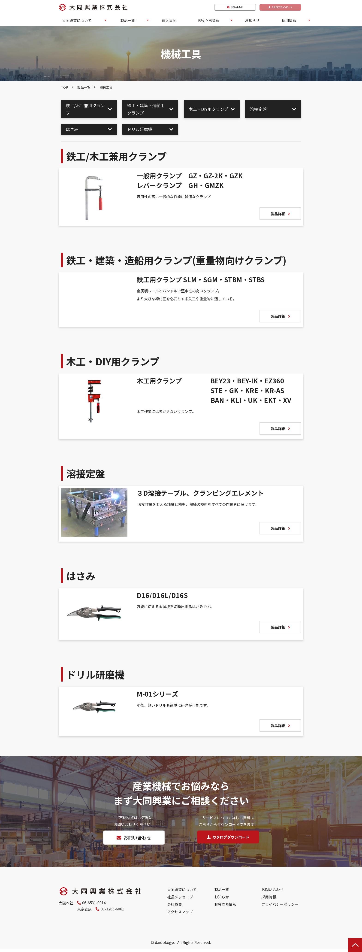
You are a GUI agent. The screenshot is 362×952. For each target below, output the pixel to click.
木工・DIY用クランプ (208, 109)
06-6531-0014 (94, 905)
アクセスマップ (180, 914)
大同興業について (77, 20)
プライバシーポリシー (279, 907)
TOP (64, 87)
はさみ (72, 129)
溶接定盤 (258, 109)
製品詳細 (278, 213)
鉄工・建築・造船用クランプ (146, 109)
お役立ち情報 (208, 20)
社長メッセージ (180, 899)
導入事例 (169, 20)
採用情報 (289, 20)
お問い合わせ (230, 7)
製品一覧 (127, 20)
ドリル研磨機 (139, 129)
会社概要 (174, 907)
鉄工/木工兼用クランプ (85, 109)
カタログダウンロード (279, 7)
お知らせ (252, 20)
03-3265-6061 (94, 912)
